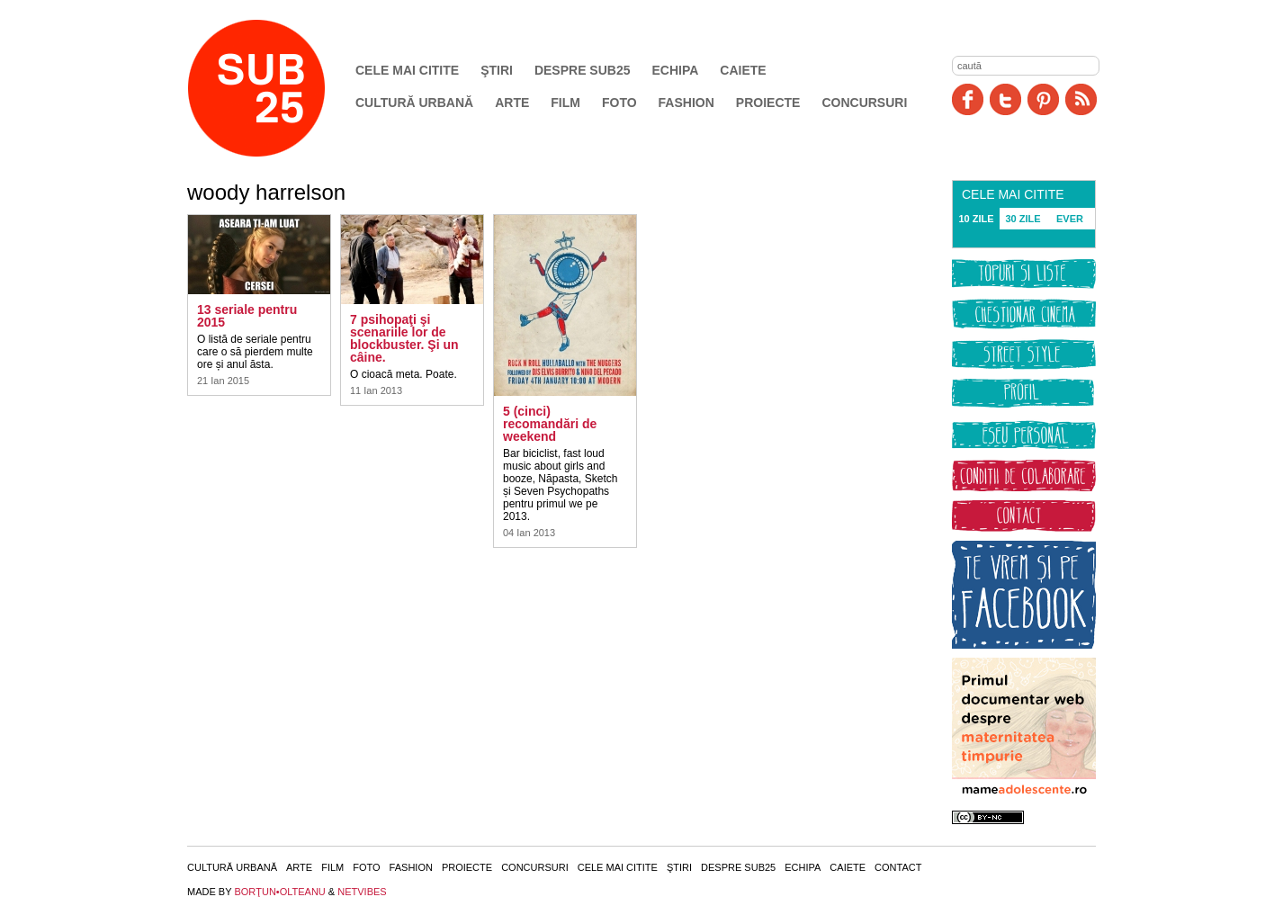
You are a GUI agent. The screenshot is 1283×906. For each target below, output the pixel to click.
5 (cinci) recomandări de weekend (550, 424)
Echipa (675, 70)
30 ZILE (1022, 218)
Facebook (967, 99)
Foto (619, 102)
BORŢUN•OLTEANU (279, 891)
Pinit (1043, 99)
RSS (1081, 99)
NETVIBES (361, 891)
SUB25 (277, 88)
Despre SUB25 (582, 70)
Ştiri (496, 70)
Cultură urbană (414, 102)
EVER (1069, 218)
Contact (898, 867)
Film (565, 102)
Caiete (743, 70)
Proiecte (768, 102)
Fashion (686, 102)
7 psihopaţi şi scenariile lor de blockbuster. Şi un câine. (404, 338)
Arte (512, 102)
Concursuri (864, 102)
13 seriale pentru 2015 (247, 315)
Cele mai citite (407, 70)
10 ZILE (975, 218)
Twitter (1005, 99)
